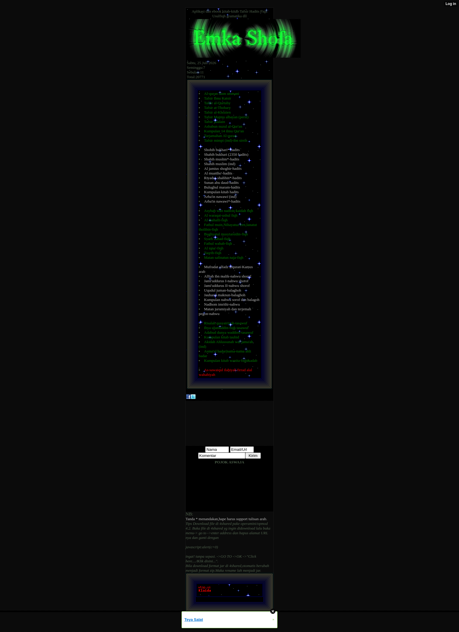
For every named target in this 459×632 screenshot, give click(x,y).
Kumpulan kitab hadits (221, 192)
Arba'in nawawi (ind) (220, 196)
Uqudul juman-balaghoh (222, 290)
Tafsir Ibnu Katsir (217, 98)
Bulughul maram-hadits (222, 187)
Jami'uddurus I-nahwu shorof (226, 281)
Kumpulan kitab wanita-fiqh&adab (230, 360)
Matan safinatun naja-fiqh (223, 257)
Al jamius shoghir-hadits (223, 168)
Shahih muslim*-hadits (221, 159)
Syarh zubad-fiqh (217, 239)
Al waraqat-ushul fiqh (220, 215)
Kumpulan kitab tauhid (221, 337)
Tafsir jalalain (214, 121)
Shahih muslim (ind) (219, 164)
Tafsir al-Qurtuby (217, 103)
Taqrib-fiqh (212, 253)
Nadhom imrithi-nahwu (222, 304)
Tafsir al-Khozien (217, 112)
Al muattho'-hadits (218, 173)
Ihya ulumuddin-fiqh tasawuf (226, 328)
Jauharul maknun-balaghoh (224, 295)
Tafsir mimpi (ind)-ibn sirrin (225, 140)
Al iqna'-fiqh (213, 248)
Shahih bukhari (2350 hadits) (226, 154)
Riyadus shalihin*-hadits (223, 178)
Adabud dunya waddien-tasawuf (228, 332)
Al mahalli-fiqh (216, 220)
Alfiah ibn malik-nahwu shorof (227, 276)
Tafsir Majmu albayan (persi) (226, 117)
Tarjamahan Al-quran (220, 135)
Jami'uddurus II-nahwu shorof (227, 285)
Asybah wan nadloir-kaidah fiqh (228, 210)
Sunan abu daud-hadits (221, 182)
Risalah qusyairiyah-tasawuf (225, 323)
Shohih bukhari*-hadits (222, 150)
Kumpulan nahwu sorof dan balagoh (231, 299)
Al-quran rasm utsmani (221, 93)
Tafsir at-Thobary (217, 107)
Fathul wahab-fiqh (218, 243)
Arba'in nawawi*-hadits (222, 201)
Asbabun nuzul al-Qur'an (223, 126)
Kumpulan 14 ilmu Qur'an (224, 131)
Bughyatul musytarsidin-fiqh (226, 234)
